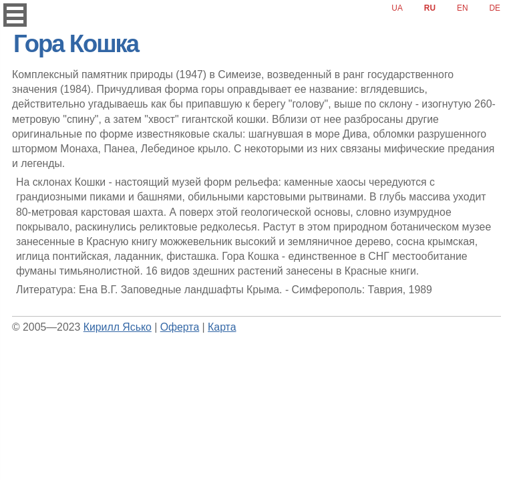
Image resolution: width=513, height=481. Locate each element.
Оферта (179, 327)
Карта (222, 327)
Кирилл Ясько (117, 327)
